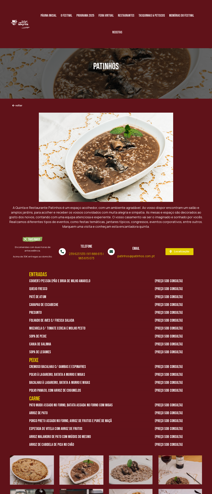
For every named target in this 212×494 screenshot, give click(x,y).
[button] (17, 105)
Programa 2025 (85, 16)
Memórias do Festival (181, 16)
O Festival (66, 16)
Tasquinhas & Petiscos (152, 16)
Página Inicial (48, 16)
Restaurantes (126, 16)
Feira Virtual (106, 16)
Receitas (117, 32)
